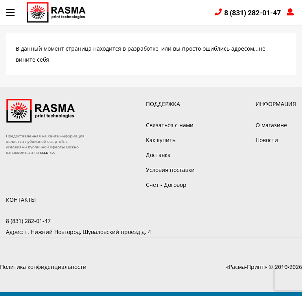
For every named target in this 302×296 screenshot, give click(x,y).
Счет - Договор (166, 184)
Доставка (158, 155)
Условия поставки (170, 170)
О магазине (271, 125)
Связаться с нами (169, 125)
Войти (291, 13)
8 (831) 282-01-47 (252, 13)
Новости (267, 140)
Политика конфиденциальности (43, 266)
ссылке (47, 152)
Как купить (160, 140)
